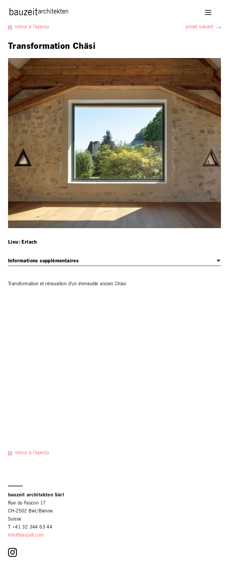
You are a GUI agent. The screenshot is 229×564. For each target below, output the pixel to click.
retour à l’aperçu (32, 27)
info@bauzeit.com (26, 535)
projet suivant (199, 27)
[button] (208, 13)
